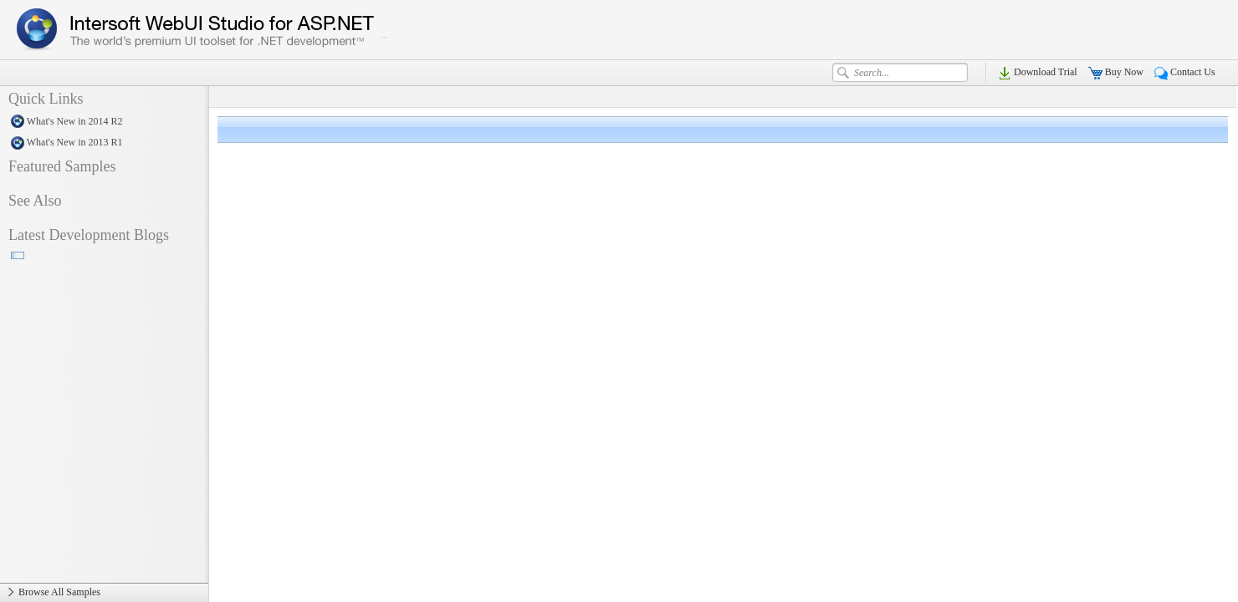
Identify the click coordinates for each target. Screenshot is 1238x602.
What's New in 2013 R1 (104, 143)
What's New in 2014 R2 (104, 122)
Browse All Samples (104, 593)
